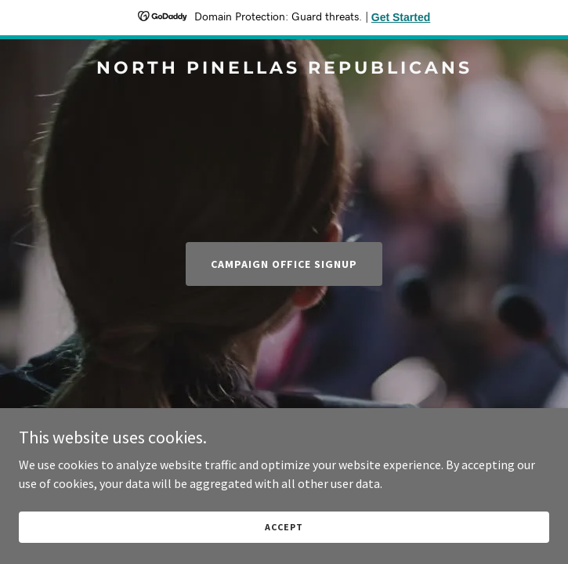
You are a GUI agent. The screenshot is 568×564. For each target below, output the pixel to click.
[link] (284, 69)
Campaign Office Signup (284, 264)
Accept (283, 527)
